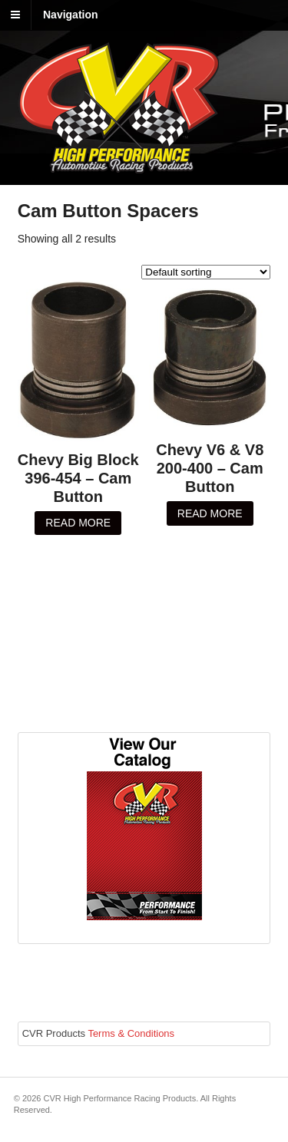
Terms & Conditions (131, 1033)
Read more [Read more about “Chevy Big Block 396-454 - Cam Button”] (78, 523)
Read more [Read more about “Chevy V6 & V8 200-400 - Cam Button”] (210, 513)
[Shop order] (205, 272)
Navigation (70, 14)
